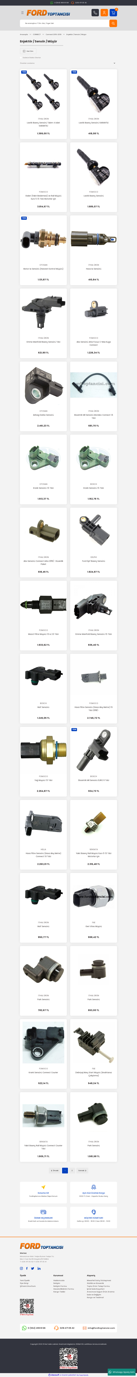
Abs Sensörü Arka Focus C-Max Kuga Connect (94, 343)
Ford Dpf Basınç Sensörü (93, 561)
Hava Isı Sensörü (93, 269)
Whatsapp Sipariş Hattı (122, 1372)
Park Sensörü (43, 999)
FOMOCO (43, 192)
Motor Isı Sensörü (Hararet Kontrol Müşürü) (43, 269)
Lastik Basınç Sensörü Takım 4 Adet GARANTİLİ (43, 124)
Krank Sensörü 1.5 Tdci (43, 488)
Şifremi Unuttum (28, 1286)
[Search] (68, 23)
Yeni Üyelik (25, 1280)
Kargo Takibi (59, 1292)
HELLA (43, 849)
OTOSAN (43, 265)
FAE (93, 922)
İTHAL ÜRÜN (43, 119)
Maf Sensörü (43, 707)
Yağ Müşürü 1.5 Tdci (43, 780)
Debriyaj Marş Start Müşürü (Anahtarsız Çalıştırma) (93, 1074)
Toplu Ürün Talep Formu (98, 1286)
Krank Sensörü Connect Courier (43, 1072)
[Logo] (48, 13)
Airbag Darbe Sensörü (43, 415)
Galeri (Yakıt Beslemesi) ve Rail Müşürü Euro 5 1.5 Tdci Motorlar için (43, 197)
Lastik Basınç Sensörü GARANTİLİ (94, 122)
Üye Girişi (24, 1283)
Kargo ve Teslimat (95, 1297)
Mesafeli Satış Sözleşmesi (99, 1280)
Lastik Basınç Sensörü (94, 196)
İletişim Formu (60, 1286)
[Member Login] (104, 12)
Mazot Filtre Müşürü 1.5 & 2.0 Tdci (43, 634)
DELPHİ (94, 557)
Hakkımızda (58, 1280)
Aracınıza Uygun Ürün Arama (100, 1292)
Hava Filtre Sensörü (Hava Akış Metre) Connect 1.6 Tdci (43, 855)
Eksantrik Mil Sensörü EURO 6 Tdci (93, 780)
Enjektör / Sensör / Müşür (76, 34)
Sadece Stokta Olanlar (32, 57)
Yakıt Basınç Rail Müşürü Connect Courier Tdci (43, 1147)
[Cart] (113, 12)
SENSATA (94, 849)
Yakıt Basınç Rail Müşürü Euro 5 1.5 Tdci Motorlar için (93, 855)
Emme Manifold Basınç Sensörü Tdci (43, 342)
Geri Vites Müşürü (94, 926)
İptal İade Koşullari (95, 1289)
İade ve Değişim (94, 1294)
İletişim (56, 1283)
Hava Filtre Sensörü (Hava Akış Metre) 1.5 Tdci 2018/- (94, 709)
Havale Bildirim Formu (63, 1289)
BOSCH (93, 484)
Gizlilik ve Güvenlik (95, 1283)
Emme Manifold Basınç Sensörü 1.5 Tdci (93, 634)
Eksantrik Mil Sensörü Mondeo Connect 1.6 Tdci (93, 416)
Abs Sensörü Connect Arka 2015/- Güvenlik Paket (43, 563)
